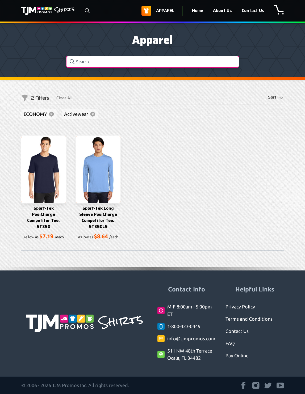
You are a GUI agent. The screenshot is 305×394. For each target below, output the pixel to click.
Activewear (80, 114)
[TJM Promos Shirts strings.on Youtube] (280, 385)
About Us (222, 10)
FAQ (230, 343)
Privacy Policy (240, 306)
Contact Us (253, 10)
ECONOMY (39, 114)
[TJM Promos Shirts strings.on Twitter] (268, 385)
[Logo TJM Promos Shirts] (47, 11)
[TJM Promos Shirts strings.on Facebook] (243, 385)
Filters (35, 98)
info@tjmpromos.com (191, 338)
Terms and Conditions (249, 318)
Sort (276, 98)
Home (197, 10)
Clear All (64, 98)
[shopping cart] (279, 10)
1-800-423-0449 (183, 326)
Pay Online (237, 355)
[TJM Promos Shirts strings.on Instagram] (256, 385)
